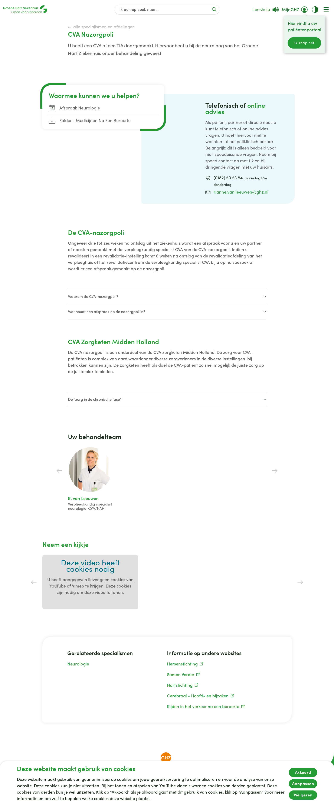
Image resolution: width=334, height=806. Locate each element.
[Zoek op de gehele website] (167, 10)
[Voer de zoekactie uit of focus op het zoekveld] (214, 9)
